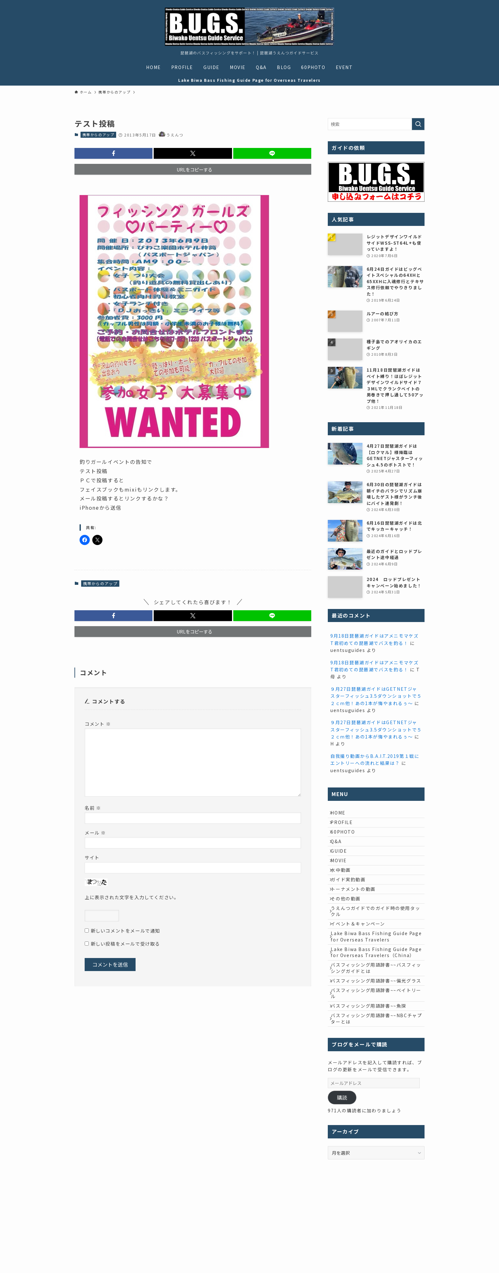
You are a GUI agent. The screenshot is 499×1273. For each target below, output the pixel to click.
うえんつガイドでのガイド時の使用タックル (376, 950)
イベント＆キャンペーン (361, 966)
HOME (341, 814)
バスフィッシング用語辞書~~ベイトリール (377, 1066)
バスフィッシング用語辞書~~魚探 (372, 1083)
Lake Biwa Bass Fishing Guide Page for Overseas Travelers (372, 982)
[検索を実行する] (418, 124)
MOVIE (342, 881)
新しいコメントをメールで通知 (125, 930)
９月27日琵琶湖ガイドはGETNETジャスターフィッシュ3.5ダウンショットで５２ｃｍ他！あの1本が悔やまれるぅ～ (376, 696)
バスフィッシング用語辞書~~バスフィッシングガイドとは (377, 1028)
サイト (92, 857)
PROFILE (345, 828)
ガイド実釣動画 (351, 907)
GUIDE (342, 867)
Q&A (339, 854)
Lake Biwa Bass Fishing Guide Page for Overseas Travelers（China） (372, 1005)
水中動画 (344, 894)
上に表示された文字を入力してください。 (132, 897)
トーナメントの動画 (356, 920)
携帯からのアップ (98, 134)
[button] (113, 153)
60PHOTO (346, 841)
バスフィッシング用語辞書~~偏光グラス (377, 1047)
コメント (98, 723)
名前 (93, 807)
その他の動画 (349, 933)
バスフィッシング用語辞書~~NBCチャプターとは (375, 1099)
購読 (342, 1180)
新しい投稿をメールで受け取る (125, 943)
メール (95, 832)
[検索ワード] (376, 124)
